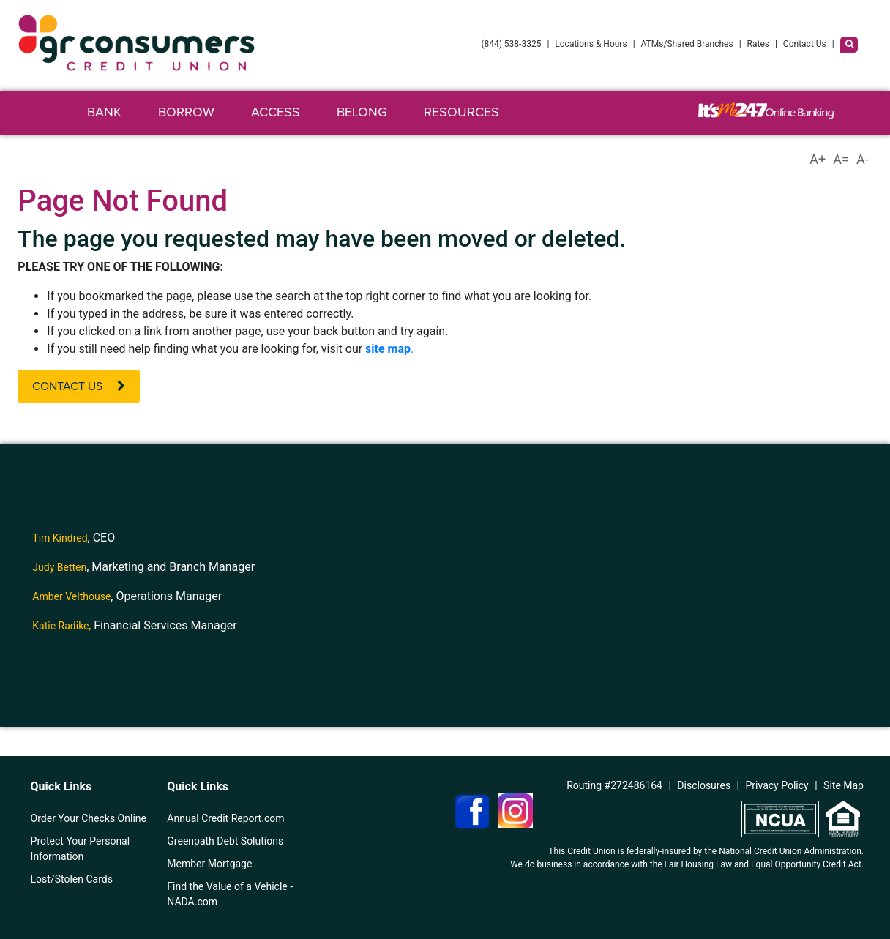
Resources (461, 112)
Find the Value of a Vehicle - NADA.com (230, 894)
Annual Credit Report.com (225, 818)
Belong (362, 112)
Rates (758, 44)
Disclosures (703, 785)
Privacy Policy (777, 785)
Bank (104, 112)
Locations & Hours (591, 44)
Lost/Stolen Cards (72, 879)
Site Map (843, 785)
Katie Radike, (61, 626)
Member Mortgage (209, 863)
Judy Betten (59, 567)
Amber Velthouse (71, 596)
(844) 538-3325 (511, 44)
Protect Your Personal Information (80, 848)
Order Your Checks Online (88, 818)
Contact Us (804, 44)
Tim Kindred (59, 538)
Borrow (186, 112)
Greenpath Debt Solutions (225, 841)
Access (275, 112)
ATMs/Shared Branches (687, 44)
